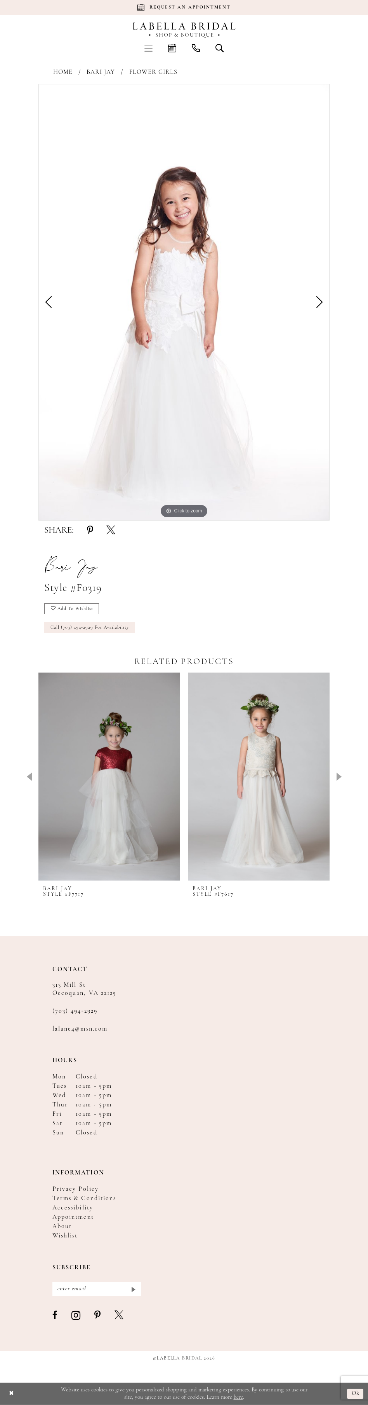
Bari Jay (101, 72)
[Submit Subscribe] (133, 1289)
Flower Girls (153, 72)
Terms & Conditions (84, 1198)
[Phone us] (196, 48)
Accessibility (72, 1208)
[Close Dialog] (11, 1394)
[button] (148, 48)
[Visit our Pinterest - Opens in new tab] (97, 1316)
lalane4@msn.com (80, 1029)
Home (63, 72)
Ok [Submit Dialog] (356, 1394)
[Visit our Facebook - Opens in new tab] (55, 1316)
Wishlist (65, 1236)
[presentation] (109, 777)
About (62, 1226)
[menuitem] (148, 48)
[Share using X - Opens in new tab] (110, 530)
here (238, 1397)
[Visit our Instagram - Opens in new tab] (76, 1315)
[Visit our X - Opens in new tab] (119, 1315)
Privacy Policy (75, 1189)
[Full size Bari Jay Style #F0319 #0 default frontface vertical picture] (184, 302)
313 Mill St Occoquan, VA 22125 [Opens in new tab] (84, 989)
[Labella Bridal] (184, 30)
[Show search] (219, 48)
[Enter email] (96, 1289)
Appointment (73, 1217)
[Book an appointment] (184, 7)
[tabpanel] (184, 302)
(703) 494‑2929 (74, 1011)
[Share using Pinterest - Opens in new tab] (90, 531)
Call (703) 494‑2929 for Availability (89, 627)
